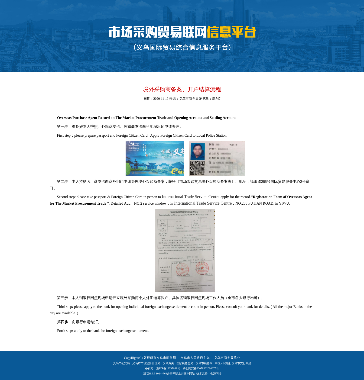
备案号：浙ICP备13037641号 (162, 368)
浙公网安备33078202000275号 (201, 368)
